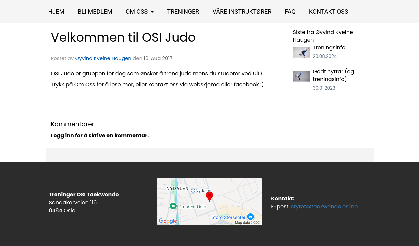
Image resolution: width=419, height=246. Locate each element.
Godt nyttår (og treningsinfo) (333, 75)
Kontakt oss (328, 11)
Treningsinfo (329, 47)
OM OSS (140, 11)
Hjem (56, 11)
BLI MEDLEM (95, 11)
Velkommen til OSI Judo (123, 37)
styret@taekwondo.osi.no (324, 206)
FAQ (290, 11)
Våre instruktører (241, 11)
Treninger (183, 11)
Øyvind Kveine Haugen (103, 58)
